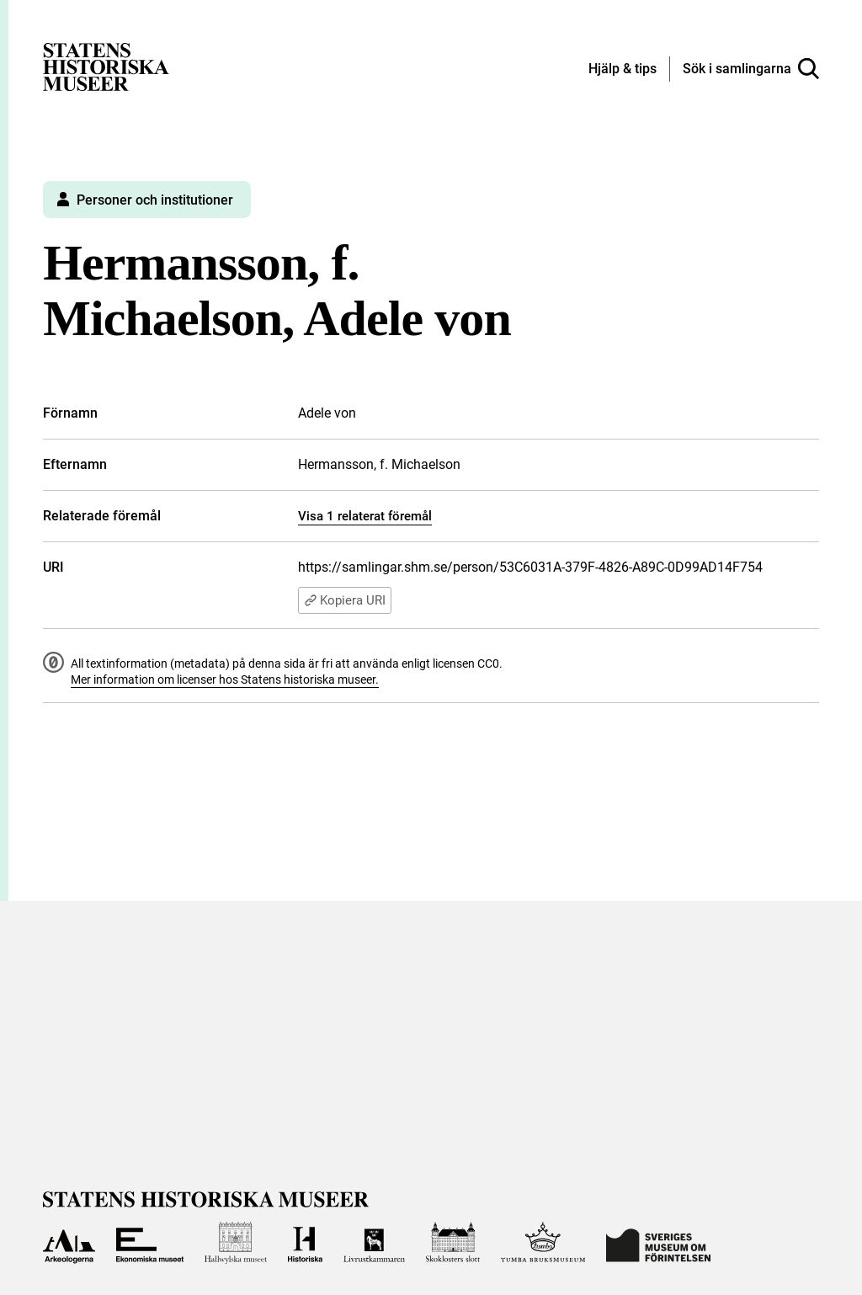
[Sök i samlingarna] (751, 69)
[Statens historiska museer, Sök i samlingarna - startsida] (106, 66)
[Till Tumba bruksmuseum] (543, 1243)
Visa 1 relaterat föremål (365, 516)
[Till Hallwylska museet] (236, 1243)
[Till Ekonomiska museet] (150, 1243)
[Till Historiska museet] (305, 1243)
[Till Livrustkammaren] (373, 1243)
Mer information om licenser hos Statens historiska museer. (225, 679)
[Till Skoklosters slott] (453, 1243)
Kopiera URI (345, 600)
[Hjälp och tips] (622, 69)
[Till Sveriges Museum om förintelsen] (658, 1243)
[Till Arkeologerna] (68, 1243)
